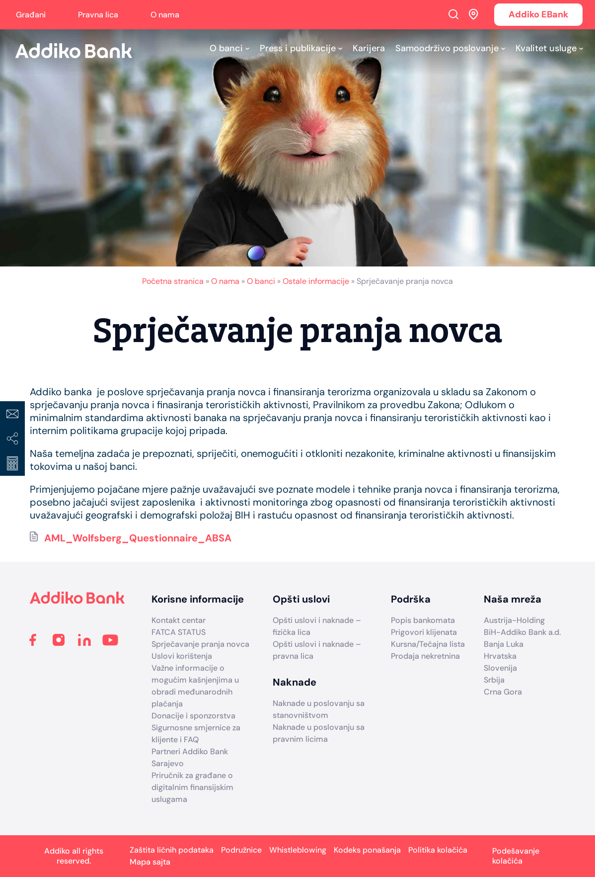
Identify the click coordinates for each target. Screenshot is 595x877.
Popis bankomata (423, 620)
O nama (164, 14)
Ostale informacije (316, 281)
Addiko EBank (538, 14)
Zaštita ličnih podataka (172, 850)
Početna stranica (173, 281)
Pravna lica (98, 14)
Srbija (494, 680)
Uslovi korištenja (181, 656)
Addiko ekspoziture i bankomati (474, 13)
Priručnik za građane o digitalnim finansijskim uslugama (192, 787)
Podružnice (241, 850)
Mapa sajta (150, 862)
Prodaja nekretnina (425, 656)
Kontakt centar (178, 620)
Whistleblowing (297, 850)
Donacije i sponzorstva (193, 715)
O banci (226, 48)
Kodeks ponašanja (367, 850)
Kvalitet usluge (546, 48)
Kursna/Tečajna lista (428, 644)
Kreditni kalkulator (12, 463)
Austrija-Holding (514, 620)
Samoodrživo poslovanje (447, 48)
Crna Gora (503, 692)
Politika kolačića (437, 850)
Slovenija (500, 668)
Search (453, 13)
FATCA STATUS (178, 632)
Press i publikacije (298, 48)
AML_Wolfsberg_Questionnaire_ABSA (137, 537)
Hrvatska (500, 656)
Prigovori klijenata (424, 632)
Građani (31, 14)
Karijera (369, 48)
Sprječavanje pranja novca (200, 644)
